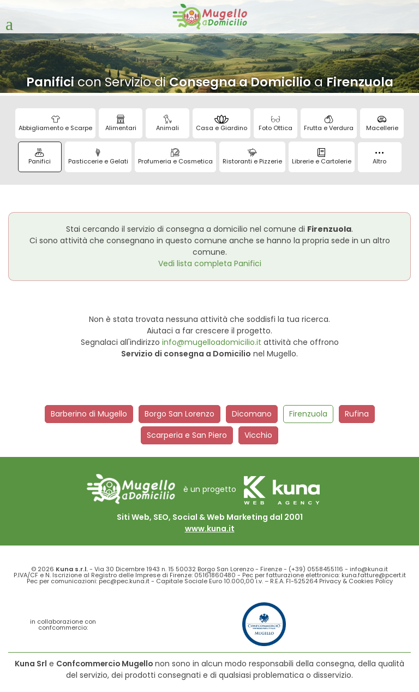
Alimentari (120, 123)
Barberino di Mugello (89, 413)
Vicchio (258, 435)
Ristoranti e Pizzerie (252, 157)
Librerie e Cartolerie (321, 157)
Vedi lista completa (209, 263)
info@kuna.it (369, 569)
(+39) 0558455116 (316, 569)
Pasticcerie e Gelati (98, 157)
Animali (167, 123)
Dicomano (252, 413)
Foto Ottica (275, 123)
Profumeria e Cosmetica (175, 157)
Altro (379, 159)
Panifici (39, 157)
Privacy (330, 581)
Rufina (357, 413)
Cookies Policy (371, 581)
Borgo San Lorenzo (179, 413)
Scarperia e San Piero (187, 435)
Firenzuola (308, 413)
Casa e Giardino (221, 123)
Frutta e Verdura (329, 123)
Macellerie (382, 123)
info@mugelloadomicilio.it (211, 342)
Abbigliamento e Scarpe (55, 123)
